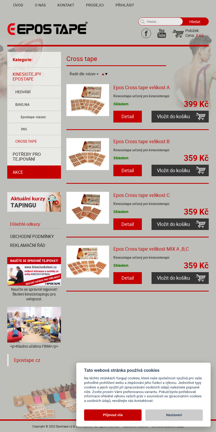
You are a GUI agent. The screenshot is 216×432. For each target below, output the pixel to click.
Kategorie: (23, 60)
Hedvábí (23, 91)
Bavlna (22, 104)
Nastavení (174, 415)
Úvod (18, 5)
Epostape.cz (27, 360)
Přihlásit (125, 5)
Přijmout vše (113, 415)
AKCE (18, 172)
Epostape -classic (33, 117)
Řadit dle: (84, 73)
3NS (24, 129)
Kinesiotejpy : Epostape (28, 76)
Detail (127, 116)
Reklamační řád (27, 245)
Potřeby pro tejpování (27, 156)
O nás (40, 5)
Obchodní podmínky (32, 236)
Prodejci (95, 5)
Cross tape (26, 141)
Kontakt (65, 5)
